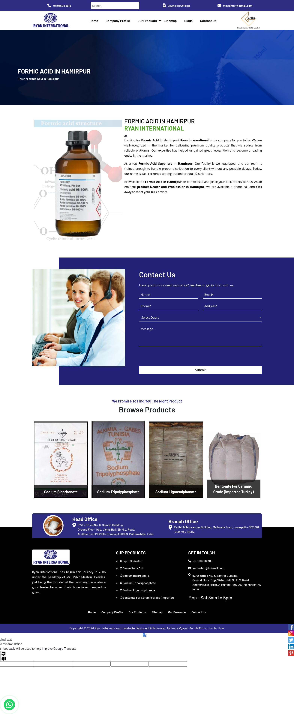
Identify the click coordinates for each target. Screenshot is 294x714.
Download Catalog (176, 5)
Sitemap (170, 21)
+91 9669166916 (59, 5)
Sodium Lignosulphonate (137, 590)
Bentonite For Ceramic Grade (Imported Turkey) (147, 600)
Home (93, 21)
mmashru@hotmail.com (235, 5)
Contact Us (208, 21)
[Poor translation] (3, 656)
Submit (200, 370)
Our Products (147, 21)
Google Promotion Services (207, 628)
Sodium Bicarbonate (134, 575)
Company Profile (118, 21)
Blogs (188, 21)
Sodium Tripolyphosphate (138, 583)
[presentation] (167, 358)
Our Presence (177, 612)
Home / (22, 78)
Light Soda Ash (131, 561)
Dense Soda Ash (132, 568)
